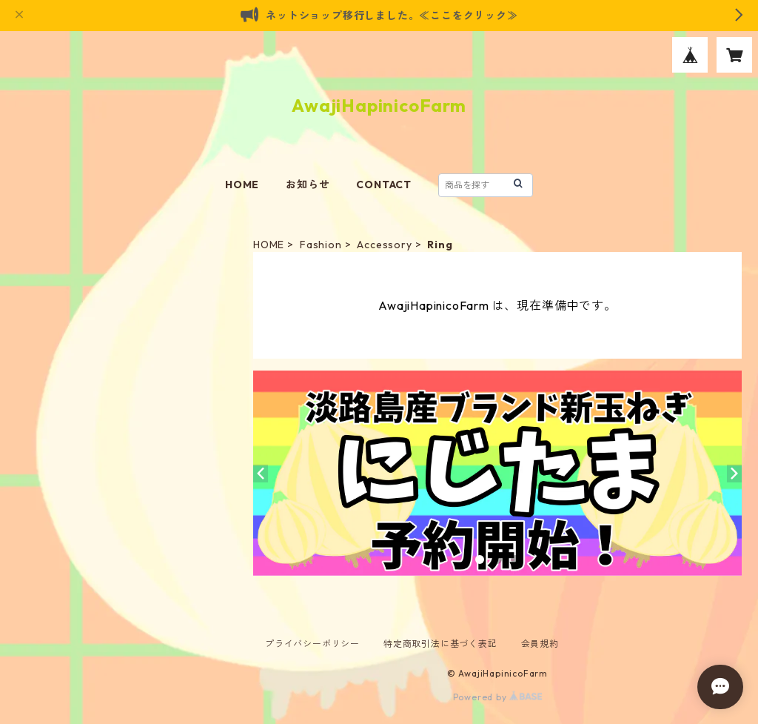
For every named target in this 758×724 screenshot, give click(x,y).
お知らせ (307, 184)
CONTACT (384, 184)
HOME (242, 184)
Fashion (321, 244)
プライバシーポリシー (312, 643)
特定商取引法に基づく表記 (440, 643)
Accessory (384, 244)
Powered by (498, 697)
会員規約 (540, 643)
